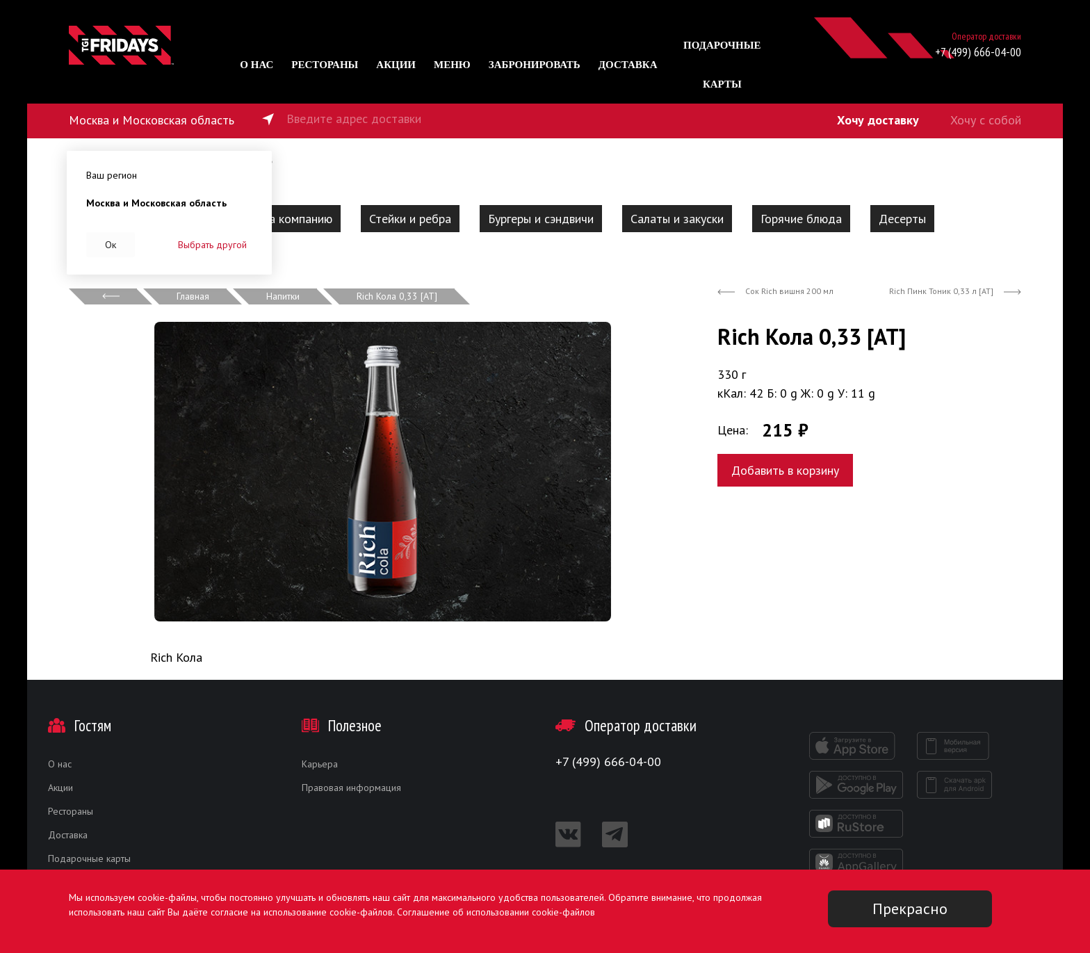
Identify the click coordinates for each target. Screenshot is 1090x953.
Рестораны (324, 64)
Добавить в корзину (785, 470)
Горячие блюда (801, 219)
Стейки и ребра (410, 219)
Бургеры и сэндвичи (541, 219)
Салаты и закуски (677, 219)
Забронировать (534, 64)
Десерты (902, 219)
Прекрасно (909, 908)
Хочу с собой (985, 120)
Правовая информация (351, 787)
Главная (193, 296)
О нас (256, 64)
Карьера (320, 764)
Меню (452, 64)
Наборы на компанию (274, 219)
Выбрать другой (212, 244)
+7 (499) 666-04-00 (978, 52)
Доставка (628, 64)
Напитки (283, 296)
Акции (396, 64)
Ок (110, 244)
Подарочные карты (89, 858)
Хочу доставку (878, 120)
